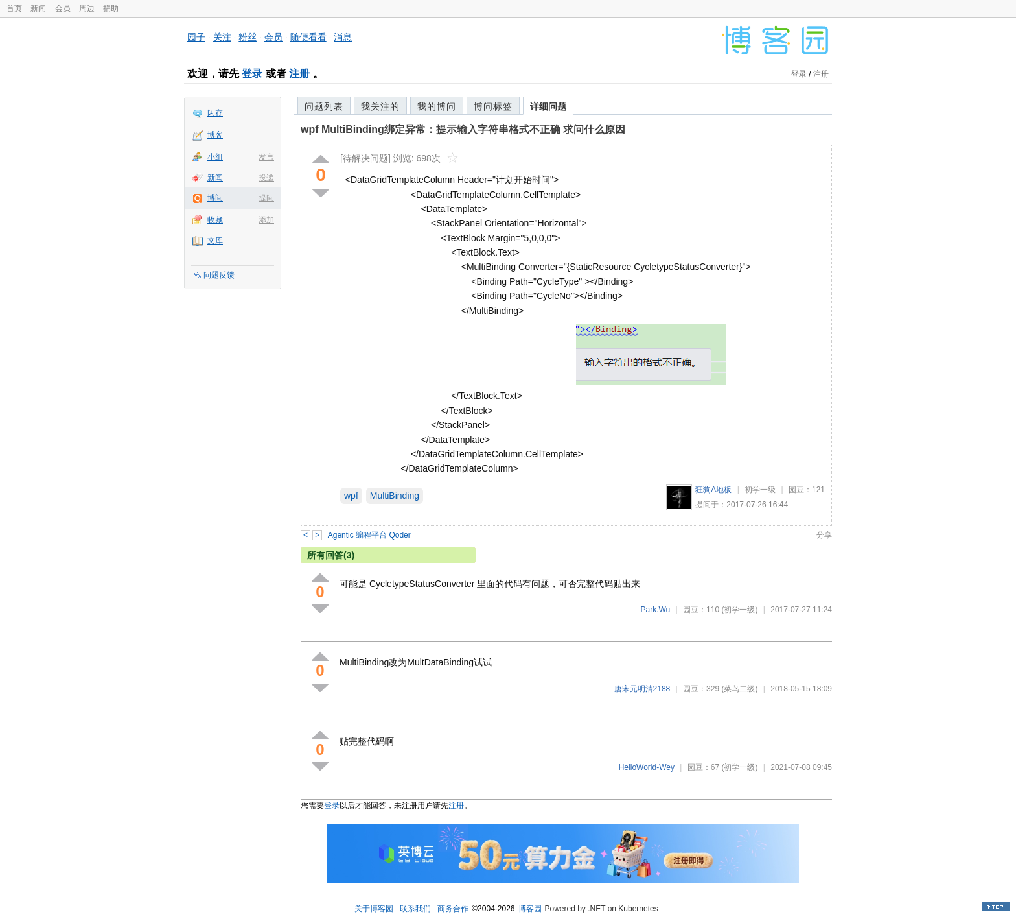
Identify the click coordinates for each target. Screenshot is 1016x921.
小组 (215, 156)
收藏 (215, 219)
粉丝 (247, 37)
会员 (63, 8)
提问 (266, 197)
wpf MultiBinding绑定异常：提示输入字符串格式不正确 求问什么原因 (463, 129)
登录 (252, 73)
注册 (299, 73)
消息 (343, 37)
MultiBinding (394, 495)
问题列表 (324, 106)
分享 (824, 535)
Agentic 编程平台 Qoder (369, 535)
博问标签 (493, 106)
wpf (351, 495)
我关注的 (380, 106)
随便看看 (308, 37)
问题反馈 (219, 275)
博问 (215, 197)
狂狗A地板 (713, 489)
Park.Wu (655, 609)
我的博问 (436, 106)
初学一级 (760, 489)
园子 (196, 37)
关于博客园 (373, 908)
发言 (266, 156)
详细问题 (548, 106)
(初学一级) (739, 609)
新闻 (38, 8)
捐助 (111, 8)
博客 (215, 134)
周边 (87, 8)
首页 (14, 8)
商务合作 (452, 908)
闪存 (215, 112)
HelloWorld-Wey (647, 767)
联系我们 (415, 908)
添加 (266, 219)
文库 (215, 240)
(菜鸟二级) (739, 688)
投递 (266, 177)
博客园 (530, 908)
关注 (222, 37)
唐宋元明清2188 (642, 688)
